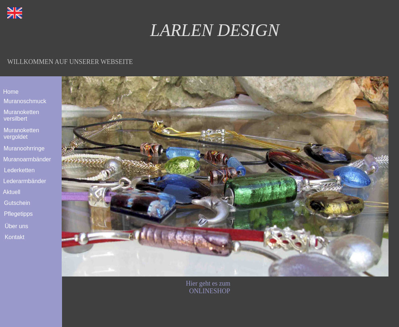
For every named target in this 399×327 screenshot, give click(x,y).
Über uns (14, 226)
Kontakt (12, 237)
